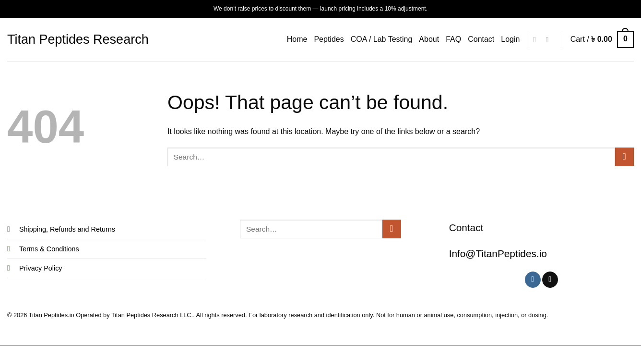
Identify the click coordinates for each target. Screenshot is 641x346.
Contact (481, 39)
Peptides (329, 39)
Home (297, 39)
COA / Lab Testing (382, 39)
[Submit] (624, 157)
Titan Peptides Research (78, 39)
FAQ (453, 39)
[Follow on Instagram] (537, 39)
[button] (510, 39)
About (429, 39)
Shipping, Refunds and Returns (67, 229)
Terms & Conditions (49, 249)
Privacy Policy (40, 268)
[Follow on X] (549, 39)
